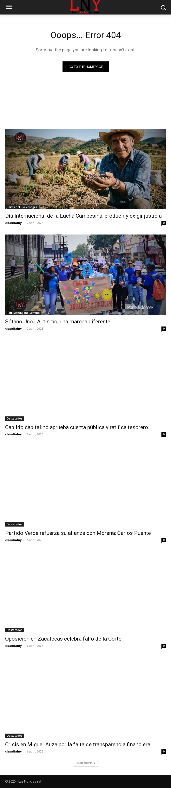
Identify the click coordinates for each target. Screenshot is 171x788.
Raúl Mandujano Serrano (23, 313)
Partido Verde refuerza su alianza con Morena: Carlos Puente (78, 533)
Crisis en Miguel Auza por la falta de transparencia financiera (77, 744)
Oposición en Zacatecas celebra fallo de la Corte (63, 639)
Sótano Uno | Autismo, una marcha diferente (57, 321)
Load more (86, 763)
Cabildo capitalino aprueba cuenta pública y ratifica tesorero (76, 427)
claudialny (13, 223)
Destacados (14, 418)
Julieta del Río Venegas (22, 207)
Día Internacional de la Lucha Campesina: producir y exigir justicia (83, 216)
